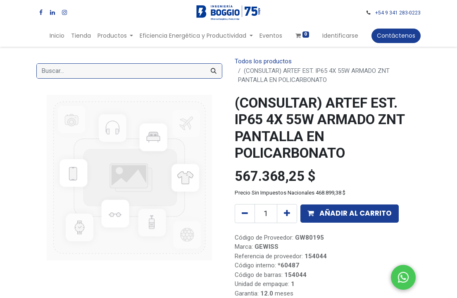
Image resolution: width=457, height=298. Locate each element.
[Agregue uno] (287, 213)
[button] (349, 213)
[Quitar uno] (245, 213)
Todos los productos (263, 61)
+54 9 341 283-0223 (398, 13)
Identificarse (340, 35)
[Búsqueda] (213, 71)
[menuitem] (57, 35)
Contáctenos (396, 35)
